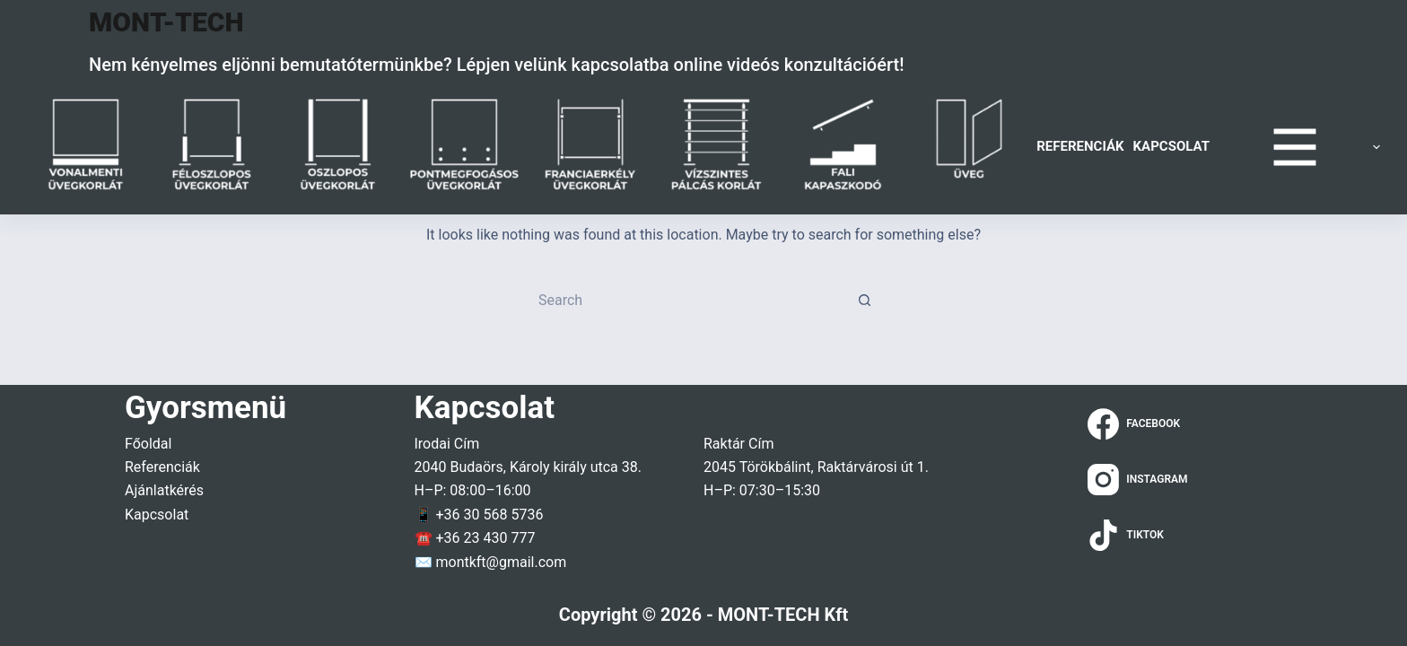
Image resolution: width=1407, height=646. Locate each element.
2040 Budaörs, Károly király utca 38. (528, 467)
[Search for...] (685, 301)
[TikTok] (1138, 535)
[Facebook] (1138, 424)
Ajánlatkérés (164, 490)
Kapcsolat (1171, 146)
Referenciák (1079, 146)
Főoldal (148, 443)
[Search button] (865, 301)
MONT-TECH (166, 22)
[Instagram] (1138, 479)
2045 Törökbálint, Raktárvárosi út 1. (816, 467)
